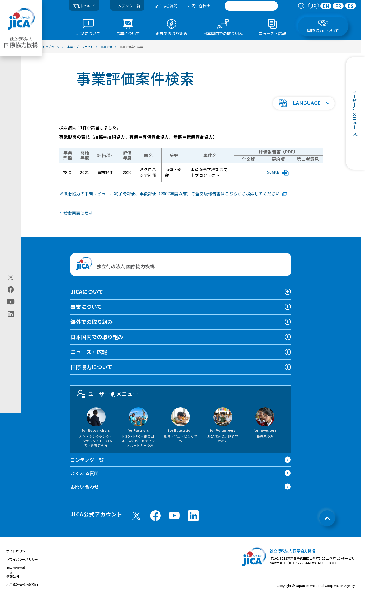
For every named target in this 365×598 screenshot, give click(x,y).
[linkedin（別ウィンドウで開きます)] (11, 314)
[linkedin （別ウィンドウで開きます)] (193, 515)
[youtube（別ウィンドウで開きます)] (11, 301)
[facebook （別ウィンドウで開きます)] (155, 515)
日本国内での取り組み (96, 337)
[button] (304, 103)
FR (338, 6)
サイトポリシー (17, 551)
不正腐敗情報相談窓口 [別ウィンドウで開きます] (22, 584)
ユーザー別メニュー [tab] (108, 394)
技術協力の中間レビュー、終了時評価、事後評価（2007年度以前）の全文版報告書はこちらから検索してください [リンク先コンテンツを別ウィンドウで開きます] (175, 193)
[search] (251, 6)
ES (350, 6)
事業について (86, 306)
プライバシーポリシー (22, 559)
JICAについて (86, 291)
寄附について (84, 5)
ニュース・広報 (88, 352)
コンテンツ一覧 (127, 5)
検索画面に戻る (78, 213)
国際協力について (91, 367)
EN (326, 6)
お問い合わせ (199, 5)
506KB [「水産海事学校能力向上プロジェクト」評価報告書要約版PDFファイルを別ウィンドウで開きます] (278, 172)
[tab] (301, 6)
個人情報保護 (15, 568)
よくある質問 (166, 5)
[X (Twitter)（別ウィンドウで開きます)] (11, 277)
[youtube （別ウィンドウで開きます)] (174, 515)
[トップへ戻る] (327, 518)
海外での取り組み (91, 322)
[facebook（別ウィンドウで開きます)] (11, 289)
